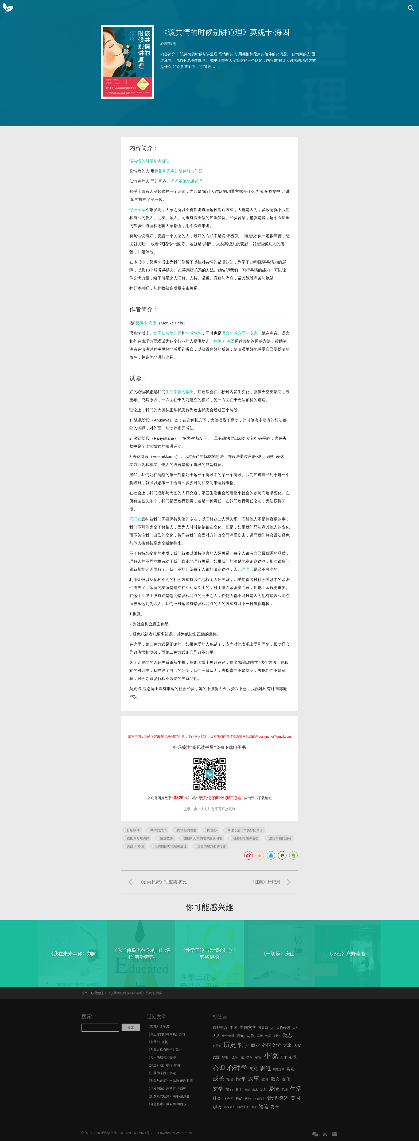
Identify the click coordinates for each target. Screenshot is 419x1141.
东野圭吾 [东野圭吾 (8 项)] (220, 1028)
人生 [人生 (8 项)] (296, 1028)
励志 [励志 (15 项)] (287, 1035)
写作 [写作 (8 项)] (250, 1036)
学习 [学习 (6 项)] (249, 1057)
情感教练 (193, 333)
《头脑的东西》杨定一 (163, 1073)
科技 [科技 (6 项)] (248, 1099)
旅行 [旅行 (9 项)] (229, 1089)
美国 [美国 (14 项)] (295, 1098)
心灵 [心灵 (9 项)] (293, 1057)
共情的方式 (158, 830)
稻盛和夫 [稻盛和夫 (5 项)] (259, 1098)
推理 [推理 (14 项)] (240, 1079)
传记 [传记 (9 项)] (241, 1035)
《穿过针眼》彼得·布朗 (163, 1065)
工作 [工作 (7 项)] (283, 1057)
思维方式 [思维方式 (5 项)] (279, 1069)
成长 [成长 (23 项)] (218, 1078)
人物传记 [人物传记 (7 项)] (283, 1028)
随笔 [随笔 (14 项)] (263, 1106)
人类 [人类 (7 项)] (216, 1036)
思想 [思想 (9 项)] (254, 1069)
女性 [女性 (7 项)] (216, 1057)
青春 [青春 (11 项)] (275, 1106)
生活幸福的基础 (179, 391)
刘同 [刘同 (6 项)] (268, 1036)
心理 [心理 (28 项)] (219, 1068)
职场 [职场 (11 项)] (217, 1106)
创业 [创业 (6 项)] (277, 1036)
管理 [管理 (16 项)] (272, 1098)
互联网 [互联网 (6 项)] (263, 1028)
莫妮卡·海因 (146, 323)
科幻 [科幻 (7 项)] (239, 1099)
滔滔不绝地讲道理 (186, 181)
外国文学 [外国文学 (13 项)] (271, 1045)
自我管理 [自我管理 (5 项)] (243, 1107)
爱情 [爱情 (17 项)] (274, 1089)
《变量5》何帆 (157, 1042)
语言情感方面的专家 (240, 333)
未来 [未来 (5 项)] (255, 1089)
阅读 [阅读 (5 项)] (254, 1107)
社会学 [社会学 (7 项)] (228, 1099)
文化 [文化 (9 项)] (286, 1079)
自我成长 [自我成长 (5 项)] (229, 1107)
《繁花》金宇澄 (158, 1026)
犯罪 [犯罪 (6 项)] (284, 1090)
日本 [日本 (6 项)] (239, 1090)
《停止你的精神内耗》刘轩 (166, 1034)
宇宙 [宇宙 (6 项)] (258, 1057)
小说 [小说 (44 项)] (270, 1056)
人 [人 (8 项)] (272, 1028)
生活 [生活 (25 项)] (296, 1088)
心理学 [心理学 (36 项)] (237, 1068)
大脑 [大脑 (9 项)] (297, 1045)
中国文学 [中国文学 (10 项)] (248, 1027)
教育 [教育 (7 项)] (265, 1079)
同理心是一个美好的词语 (245, 830)
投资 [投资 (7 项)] (230, 1079)
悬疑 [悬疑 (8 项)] (290, 1069)
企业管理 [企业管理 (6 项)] (228, 1036)
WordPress (184, 1133)
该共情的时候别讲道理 (149, 161)
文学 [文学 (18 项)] (218, 1089)
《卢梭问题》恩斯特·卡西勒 (166, 1088)
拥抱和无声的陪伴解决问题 (178, 171)
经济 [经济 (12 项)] (284, 1098)
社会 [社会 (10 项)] (217, 1098)
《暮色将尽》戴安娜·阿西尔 (166, 1104)
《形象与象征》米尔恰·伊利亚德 (170, 1081)
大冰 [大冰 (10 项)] (287, 1045)
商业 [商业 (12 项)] (255, 1045)
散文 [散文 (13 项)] (275, 1079)
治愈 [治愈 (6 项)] (263, 1090)
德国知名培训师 (167, 333)
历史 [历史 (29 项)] (229, 1044)
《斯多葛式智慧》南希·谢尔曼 (168, 1096)
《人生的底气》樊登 (161, 1057)
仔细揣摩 (137, 209)
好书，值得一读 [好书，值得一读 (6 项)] (233, 1057)
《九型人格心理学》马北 (164, 1050)
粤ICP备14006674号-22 (137, 1133)
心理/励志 (168, 43)
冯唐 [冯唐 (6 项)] (260, 1036)
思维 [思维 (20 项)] (265, 1068)
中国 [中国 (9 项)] (233, 1027)
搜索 (86, 1016)
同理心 (135, 519)
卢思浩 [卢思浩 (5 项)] (217, 1045)
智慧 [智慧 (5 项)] (247, 1089)
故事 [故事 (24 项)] (253, 1078)
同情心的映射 (186, 830)
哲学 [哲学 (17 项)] (243, 1045)
